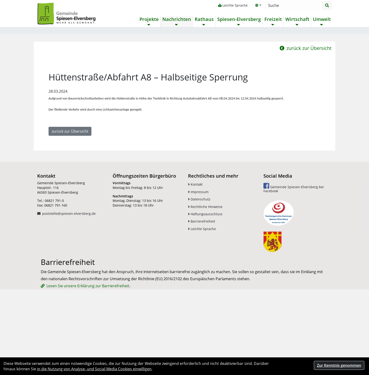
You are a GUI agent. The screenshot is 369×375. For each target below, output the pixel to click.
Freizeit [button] (273, 19)
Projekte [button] (149, 19)
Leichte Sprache (232, 5)
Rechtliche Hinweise (205, 271)
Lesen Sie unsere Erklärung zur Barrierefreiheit (87, 350)
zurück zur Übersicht (306, 112)
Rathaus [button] (203, 19)
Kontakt (195, 249)
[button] (258, 5)
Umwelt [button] (322, 19)
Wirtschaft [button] (297, 19)
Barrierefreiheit (201, 285)
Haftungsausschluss (205, 278)
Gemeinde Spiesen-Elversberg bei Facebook (293, 252)
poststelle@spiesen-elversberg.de (69, 278)
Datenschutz (199, 263)
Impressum (198, 256)
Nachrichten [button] (176, 19)
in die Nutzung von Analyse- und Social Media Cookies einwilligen (94, 368)
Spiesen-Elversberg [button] (239, 19)
